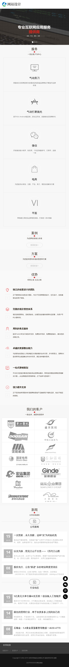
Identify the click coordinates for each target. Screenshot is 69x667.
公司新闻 (34, 526)
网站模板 (40, 663)
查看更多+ (34, 245)
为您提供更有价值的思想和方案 (34, 259)
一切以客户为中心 (34, 54)
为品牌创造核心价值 (34, 238)
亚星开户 (5, 650)
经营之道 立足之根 (34, 280)
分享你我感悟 (34, 515)
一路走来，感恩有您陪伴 (34, 414)
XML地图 (54, 658)
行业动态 (34, 587)
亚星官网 (24, 650)
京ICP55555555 (31, 663)
